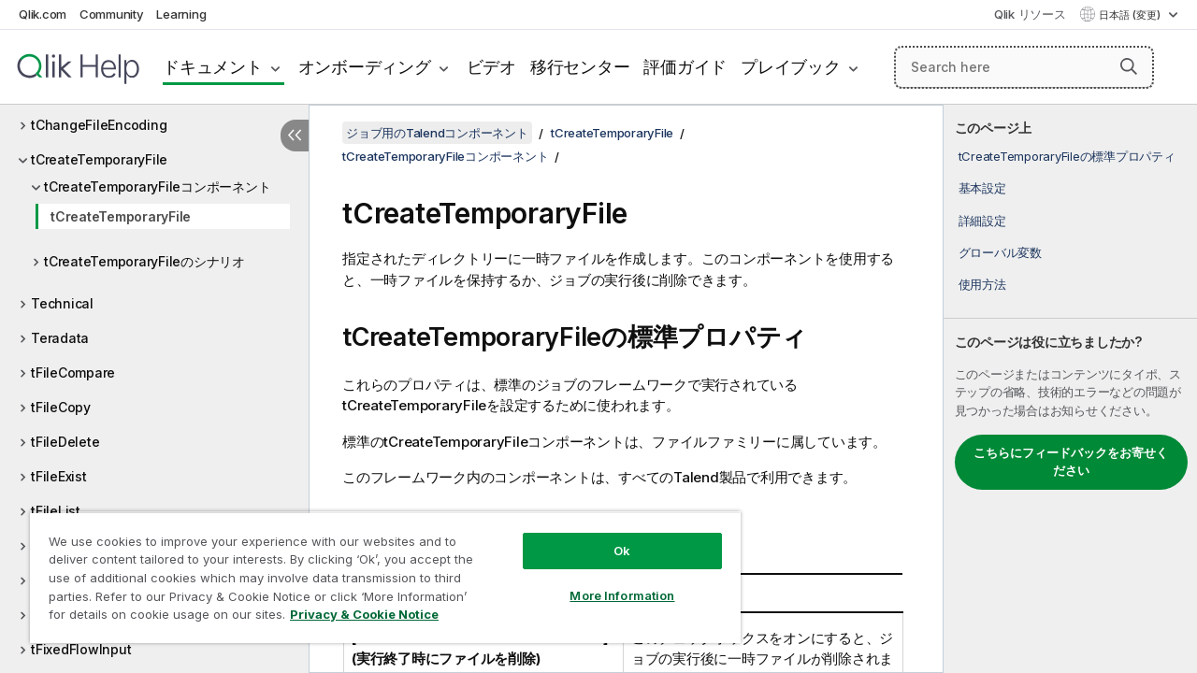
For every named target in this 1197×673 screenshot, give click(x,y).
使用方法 (982, 284)
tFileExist (59, 476)
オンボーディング (364, 67)
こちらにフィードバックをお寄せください (1070, 462)
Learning (181, 14)
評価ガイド (685, 67)
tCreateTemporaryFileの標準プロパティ (1067, 156)
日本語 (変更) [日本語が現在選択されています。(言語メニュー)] (1131, 14)
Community (111, 14)
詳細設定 (982, 220)
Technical (62, 303)
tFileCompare (73, 372)
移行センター (580, 67)
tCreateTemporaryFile (99, 159)
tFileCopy (61, 407)
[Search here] (1024, 67)
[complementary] (1070, 389)
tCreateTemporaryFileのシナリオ (144, 261)
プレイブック (791, 67)
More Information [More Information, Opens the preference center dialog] (607, 581)
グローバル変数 (1000, 252)
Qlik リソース (1030, 14)
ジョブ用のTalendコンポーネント (437, 132)
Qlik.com (42, 14)
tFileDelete (65, 442)
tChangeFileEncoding (98, 125)
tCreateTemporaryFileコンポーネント (157, 186)
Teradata (60, 338)
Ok (607, 536)
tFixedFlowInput (81, 649)
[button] (1129, 66)
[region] (377, 570)
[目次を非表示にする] (295, 135)
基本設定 (982, 187)
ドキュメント (213, 67)
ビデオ (491, 67)
